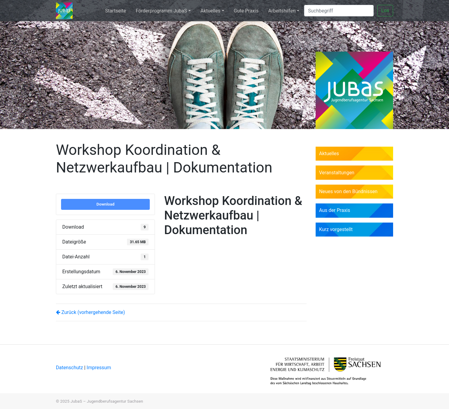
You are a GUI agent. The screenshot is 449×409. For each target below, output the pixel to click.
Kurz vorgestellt (336, 229)
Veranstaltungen (336, 173)
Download (106, 204)
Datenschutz (70, 367)
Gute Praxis (246, 11)
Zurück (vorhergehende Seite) (90, 312)
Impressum (99, 367)
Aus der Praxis (334, 210)
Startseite (115, 11)
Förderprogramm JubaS (161, 11)
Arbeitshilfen (282, 11)
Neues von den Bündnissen (348, 191)
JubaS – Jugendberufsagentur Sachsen (106, 401)
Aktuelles (211, 11)
